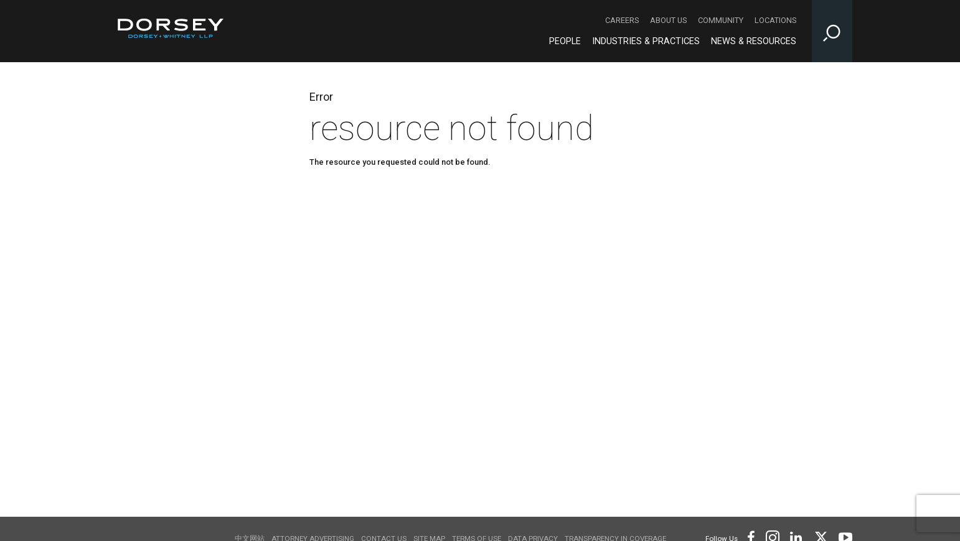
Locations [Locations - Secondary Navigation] (775, 20)
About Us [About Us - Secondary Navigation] (668, 20)
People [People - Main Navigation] (565, 41)
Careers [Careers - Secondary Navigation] (622, 20)
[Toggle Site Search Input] (832, 31)
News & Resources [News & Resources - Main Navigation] (753, 41)
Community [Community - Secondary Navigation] (720, 20)
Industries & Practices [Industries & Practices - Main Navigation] (646, 41)
